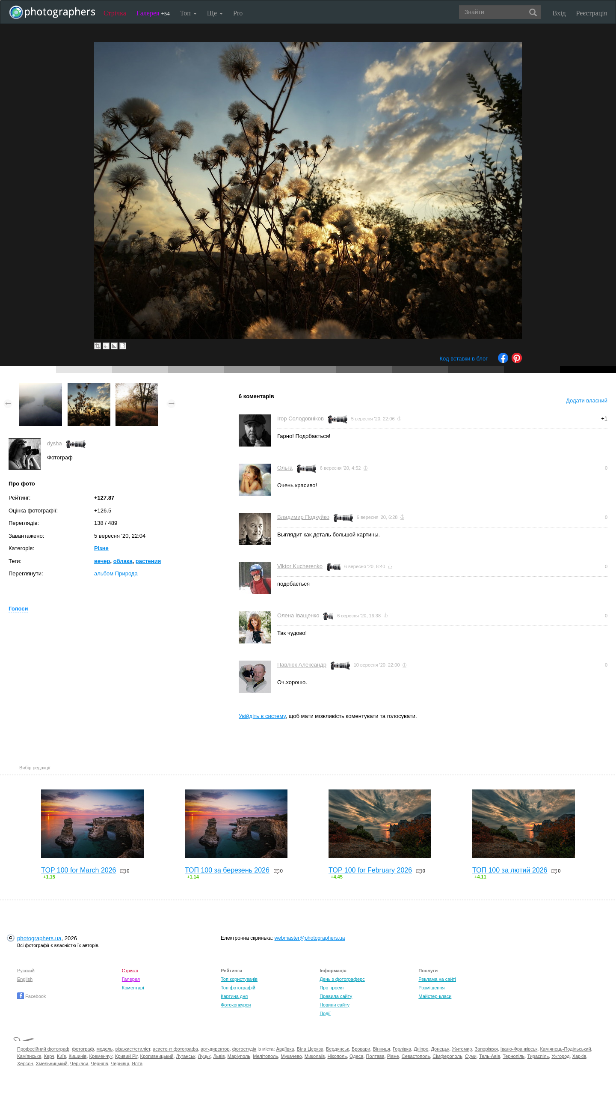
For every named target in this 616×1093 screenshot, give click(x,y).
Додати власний (586, 400)
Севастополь (416, 1056)
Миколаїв (315, 1056)
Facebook (31, 996)
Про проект (332, 987)
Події (325, 1013)
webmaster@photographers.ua (310, 938)
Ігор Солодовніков (300, 418)
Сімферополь (447, 1056)
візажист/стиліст (132, 1048)
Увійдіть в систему (262, 716)
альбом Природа (116, 573)
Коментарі (133, 987)
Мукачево (291, 1056)
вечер (102, 561)
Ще (215, 13)
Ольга (285, 468)
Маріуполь (239, 1056)
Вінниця (381, 1048)
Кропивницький (157, 1056)
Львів (219, 1056)
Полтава (375, 1056)
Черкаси (79, 1063)
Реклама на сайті (437, 979)
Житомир (462, 1048)
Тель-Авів (489, 1056)
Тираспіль (538, 1056)
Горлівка (402, 1048)
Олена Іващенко (298, 615)
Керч (49, 1056)
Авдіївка (285, 1048)
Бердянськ (337, 1048)
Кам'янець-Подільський (565, 1048)
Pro (238, 13)
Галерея (153, 13)
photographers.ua (39, 938)
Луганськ (185, 1056)
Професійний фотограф (43, 1048)
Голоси (18, 608)
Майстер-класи (434, 996)
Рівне (393, 1056)
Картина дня (234, 996)
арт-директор (215, 1048)
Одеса (356, 1056)
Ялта (137, 1063)
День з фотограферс (342, 979)
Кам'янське (29, 1056)
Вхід (559, 13)
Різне (101, 548)
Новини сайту (334, 1004)
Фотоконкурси (236, 1004)
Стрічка (115, 13)
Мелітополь (265, 1056)
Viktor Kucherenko (300, 566)
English (25, 979)
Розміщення (431, 987)
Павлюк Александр (301, 664)
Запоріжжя (486, 1048)
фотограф (83, 1048)
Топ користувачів (239, 979)
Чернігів (99, 1063)
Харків (579, 1056)
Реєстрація (591, 13)
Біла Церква (310, 1048)
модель (105, 1048)
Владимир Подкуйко (303, 517)
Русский (26, 970)
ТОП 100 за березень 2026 (227, 870)
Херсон (25, 1063)
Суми (471, 1056)
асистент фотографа (175, 1048)
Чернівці (120, 1063)
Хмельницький (52, 1063)
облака (123, 561)
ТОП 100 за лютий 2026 (510, 870)
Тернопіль (513, 1056)
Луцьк (204, 1056)
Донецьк (440, 1048)
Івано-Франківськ (518, 1048)
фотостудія (244, 1048)
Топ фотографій (238, 987)
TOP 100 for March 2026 (78, 870)
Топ (188, 13)
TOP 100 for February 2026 (370, 870)
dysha (54, 443)
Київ (61, 1056)
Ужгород (560, 1056)
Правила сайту (336, 996)
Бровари (361, 1048)
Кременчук (101, 1056)
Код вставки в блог (463, 358)
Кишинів (77, 1056)
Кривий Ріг (126, 1056)
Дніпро (421, 1048)
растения (148, 561)
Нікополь (336, 1056)
